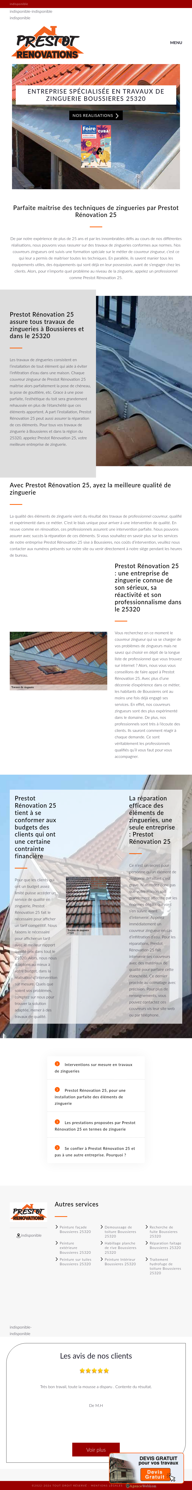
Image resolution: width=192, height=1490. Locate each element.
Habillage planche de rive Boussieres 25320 (118, 1247)
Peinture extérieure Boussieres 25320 (73, 1247)
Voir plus (96, 1449)
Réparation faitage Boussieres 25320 (163, 1245)
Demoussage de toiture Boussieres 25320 (118, 1231)
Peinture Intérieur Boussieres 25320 (118, 1261)
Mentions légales (107, 1485)
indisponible (20, 11)
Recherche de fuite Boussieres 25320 (161, 1231)
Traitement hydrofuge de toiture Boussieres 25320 (163, 1266)
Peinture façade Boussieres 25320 (73, 1229)
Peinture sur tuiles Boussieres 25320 (73, 1261)
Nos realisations (96, 115)
